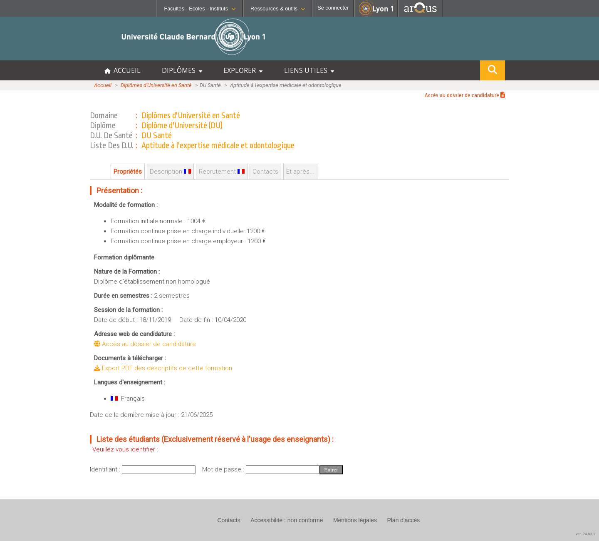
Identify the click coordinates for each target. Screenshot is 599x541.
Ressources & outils (277, 8)
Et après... (300, 171)
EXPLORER (242, 70)
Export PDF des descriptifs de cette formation (163, 368)
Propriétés (128, 171)
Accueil (102, 85)
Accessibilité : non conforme (286, 520)
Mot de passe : (224, 469)
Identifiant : (106, 469)
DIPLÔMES (182, 70)
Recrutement (222, 171)
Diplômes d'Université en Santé (156, 85)
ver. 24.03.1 (585, 534)
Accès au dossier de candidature (465, 95)
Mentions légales (355, 520)
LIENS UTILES (309, 70)
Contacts (265, 171)
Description (170, 171)
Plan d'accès (403, 520)
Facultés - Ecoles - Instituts (199, 8)
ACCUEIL (122, 70)
